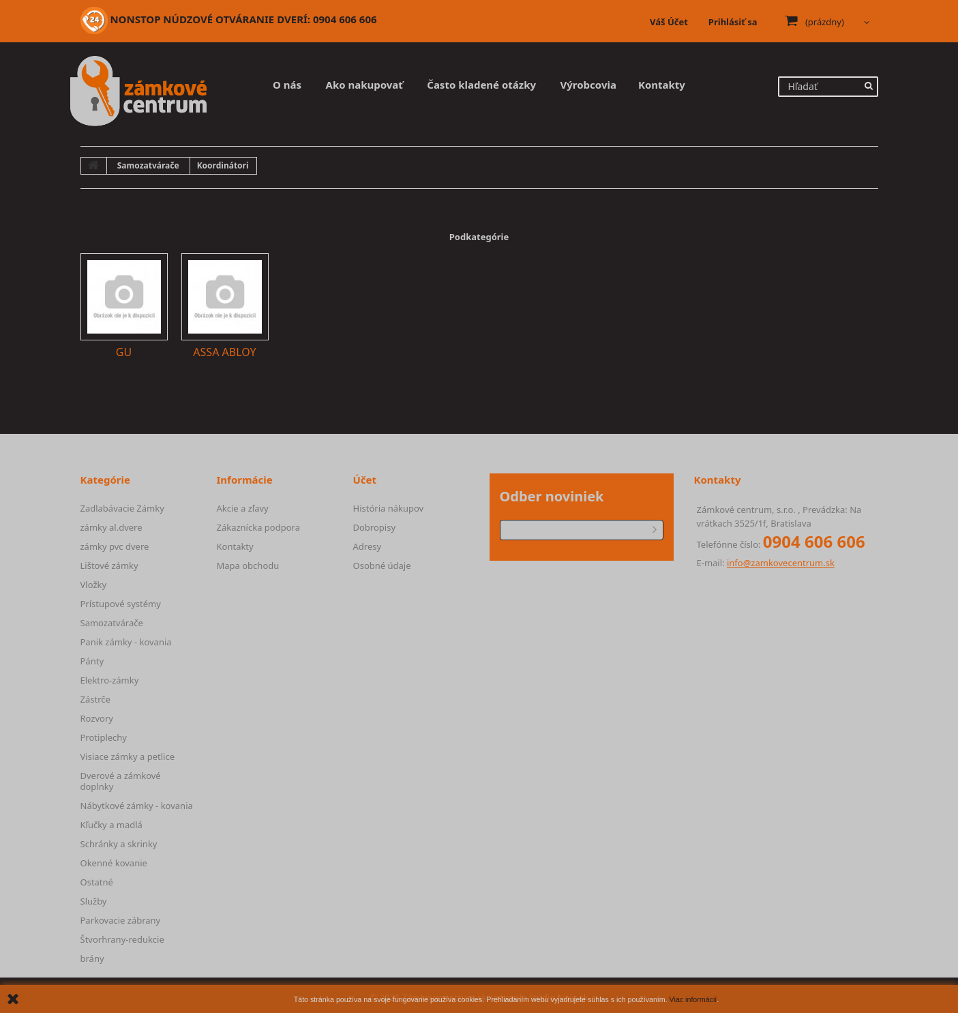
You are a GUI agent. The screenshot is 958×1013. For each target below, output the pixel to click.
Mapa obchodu (248, 565)
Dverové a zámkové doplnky (120, 781)
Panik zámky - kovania (126, 641)
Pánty (92, 661)
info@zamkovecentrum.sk (781, 563)
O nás (287, 84)
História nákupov (388, 508)
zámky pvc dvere (114, 546)
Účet (365, 479)
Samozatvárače (111, 622)
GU (124, 351)
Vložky (93, 584)
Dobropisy (374, 527)
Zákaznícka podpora (258, 527)
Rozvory (96, 718)
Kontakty (661, 84)
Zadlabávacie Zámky (122, 508)
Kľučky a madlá (111, 824)
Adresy (367, 546)
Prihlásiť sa (733, 22)
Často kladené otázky (481, 84)
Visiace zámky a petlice (127, 756)
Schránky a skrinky (119, 843)
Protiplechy (103, 737)
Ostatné (96, 882)
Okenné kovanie (113, 862)
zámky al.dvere (111, 527)
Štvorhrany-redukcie (122, 939)
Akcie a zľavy (243, 508)
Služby (93, 901)
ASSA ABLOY (224, 351)
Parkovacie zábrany (120, 920)
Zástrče (95, 699)
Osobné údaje (382, 565)
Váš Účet (669, 22)
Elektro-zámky (109, 680)
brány (92, 958)
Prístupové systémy (120, 603)
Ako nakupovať (364, 84)
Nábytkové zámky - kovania (136, 805)
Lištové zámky (109, 565)
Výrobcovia (588, 84)
